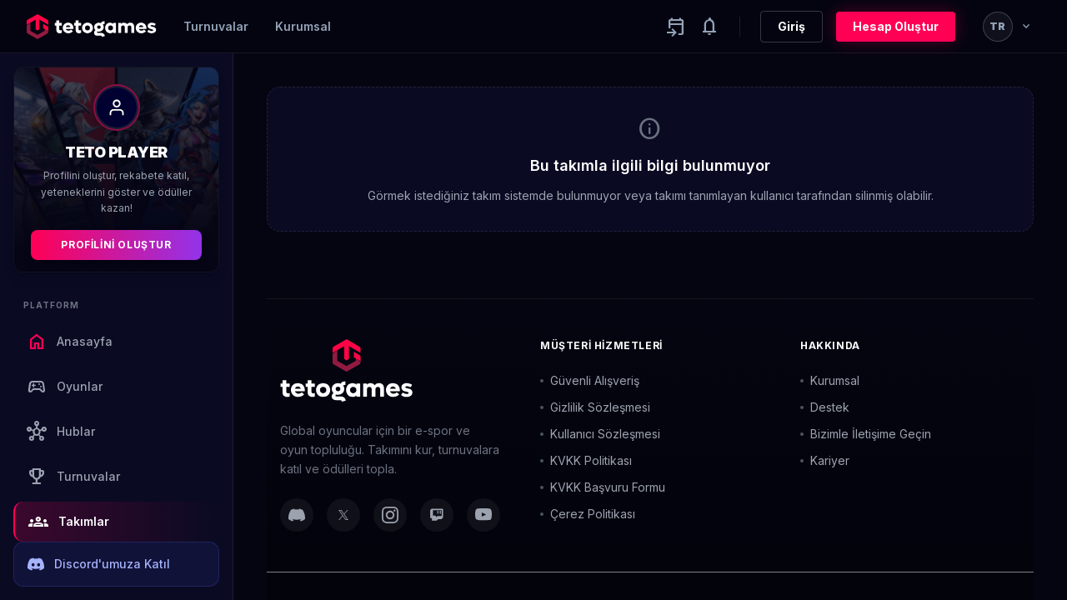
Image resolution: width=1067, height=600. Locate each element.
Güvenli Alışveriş (589, 380)
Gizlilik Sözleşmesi (595, 407)
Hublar (61, 431)
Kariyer (824, 460)
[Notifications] (709, 27)
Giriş (791, 26)
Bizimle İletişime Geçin (865, 434)
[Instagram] (390, 515)
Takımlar (68, 521)
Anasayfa (70, 341)
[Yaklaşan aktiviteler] (676, 27)
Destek (824, 407)
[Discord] (296, 515)
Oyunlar (65, 386)
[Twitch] (436, 515)
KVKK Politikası (586, 460)
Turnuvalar (215, 26)
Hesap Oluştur (896, 26)
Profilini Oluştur (116, 244)
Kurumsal (303, 26)
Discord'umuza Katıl (99, 564)
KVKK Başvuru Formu (602, 487)
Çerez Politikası (587, 514)
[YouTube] (483, 515)
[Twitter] (343, 515)
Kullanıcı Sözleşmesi (600, 434)
